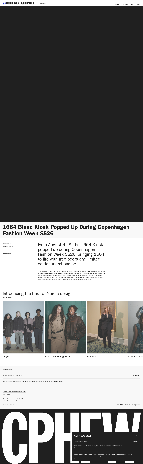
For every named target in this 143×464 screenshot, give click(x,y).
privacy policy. (58, 381)
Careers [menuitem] (127, 405)
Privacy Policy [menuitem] (136, 405)
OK (75, 458)
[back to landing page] (24, 3)
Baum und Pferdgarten (57, 357)
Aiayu (6, 357)
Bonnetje (91, 357)
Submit (136, 376)
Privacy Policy (112, 456)
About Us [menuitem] (120, 405)
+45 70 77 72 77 (9, 394)
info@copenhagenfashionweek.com (14, 391)
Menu (138, 4)
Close (136, 435)
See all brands (7, 297)
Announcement (7, 253)
